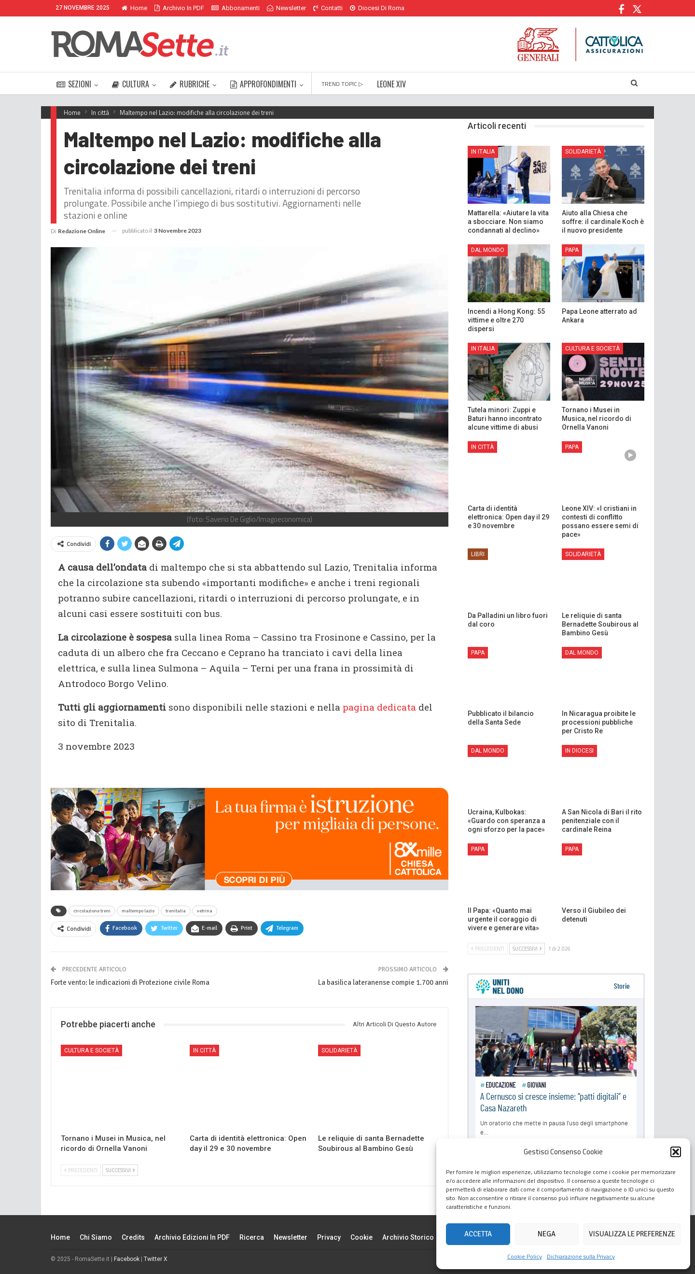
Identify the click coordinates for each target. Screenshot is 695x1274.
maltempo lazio (138, 911)
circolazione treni (92, 911)
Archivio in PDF (179, 8)
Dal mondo (487, 250)
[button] (676, 1152)
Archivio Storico (408, 1237)
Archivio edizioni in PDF (192, 1237)
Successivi (120, 1170)
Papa (572, 250)
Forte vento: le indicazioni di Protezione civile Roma (130, 982)
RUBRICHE (189, 84)
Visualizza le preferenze (632, 1234)
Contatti (328, 8)
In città (204, 1050)
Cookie (361, 1237)
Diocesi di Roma (377, 8)
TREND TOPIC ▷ (342, 83)
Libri (478, 554)
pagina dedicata (379, 707)
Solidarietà (339, 1050)
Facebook (126, 1259)
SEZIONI (73, 84)
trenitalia (176, 911)
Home (134, 8)
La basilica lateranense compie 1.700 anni (383, 982)
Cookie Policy (524, 1256)
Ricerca (251, 1237)
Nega (547, 1234)
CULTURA (130, 84)
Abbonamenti (235, 8)
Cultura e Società (91, 1050)
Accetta (478, 1234)
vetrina (204, 911)
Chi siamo (96, 1237)
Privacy (329, 1237)
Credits (133, 1237)
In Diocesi (579, 750)
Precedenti (80, 1170)
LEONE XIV (391, 84)
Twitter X (155, 1259)
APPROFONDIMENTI (263, 84)
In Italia (483, 151)
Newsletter (286, 8)
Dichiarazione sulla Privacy (581, 1256)
